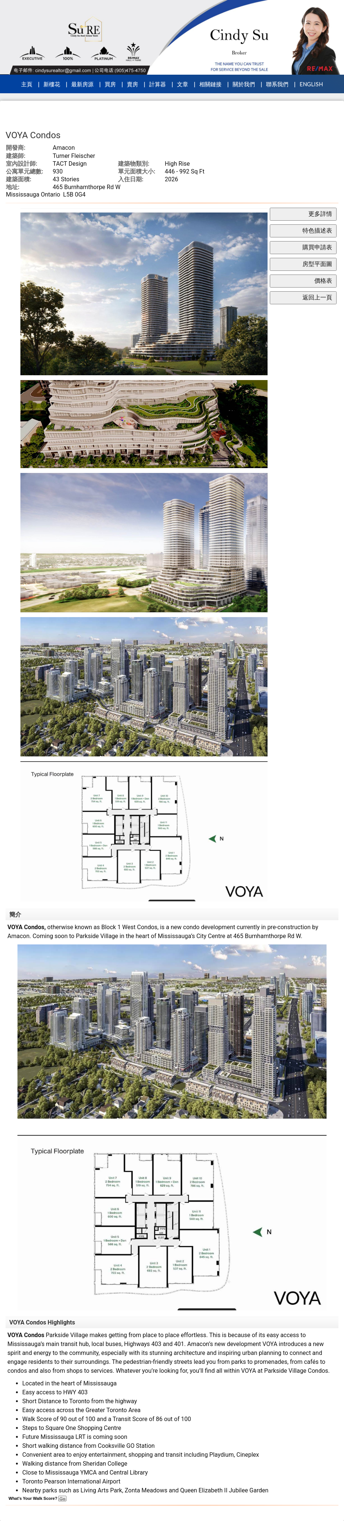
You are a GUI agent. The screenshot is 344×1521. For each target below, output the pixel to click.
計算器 (157, 84)
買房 (110, 84)
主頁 (26, 84)
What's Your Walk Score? (37, 1498)
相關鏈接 (210, 84)
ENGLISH (311, 84)
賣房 (132, 84)
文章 (182, 84)
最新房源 (82, 84)
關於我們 (244, 84)
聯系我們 (277, 84)
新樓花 (51, 84)
